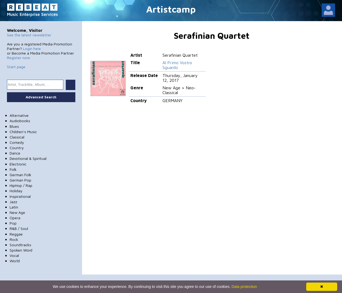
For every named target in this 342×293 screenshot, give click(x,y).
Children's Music (23, 131)
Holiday (16, 190)
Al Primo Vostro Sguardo (177, 65)
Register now (18, 57)
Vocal (14, 255)
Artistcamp (171, 8)
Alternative (19, 115)
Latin (14, 207)
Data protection (244, 286)
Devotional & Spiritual (28, 158)
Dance (15, 153)
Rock (14, 239)
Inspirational (20, 196)
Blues (14, 126)
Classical (17, 137)
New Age (17, 212)
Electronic (18, 164)
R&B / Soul (19, 228)
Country (17, 147)
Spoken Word (21, 250)
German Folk (20, 174)
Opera (15, 217)
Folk (13, 169)
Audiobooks (20, 120)
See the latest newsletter (29, 35)
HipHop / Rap (21, 185)
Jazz (13, 201)
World (15, 261)
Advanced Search (41, 97)
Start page (16, 66)
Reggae (16, 234)
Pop (13, 223)
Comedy (17, 142)
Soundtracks (20, 244)
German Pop (20, 180)
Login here (32, 48)
